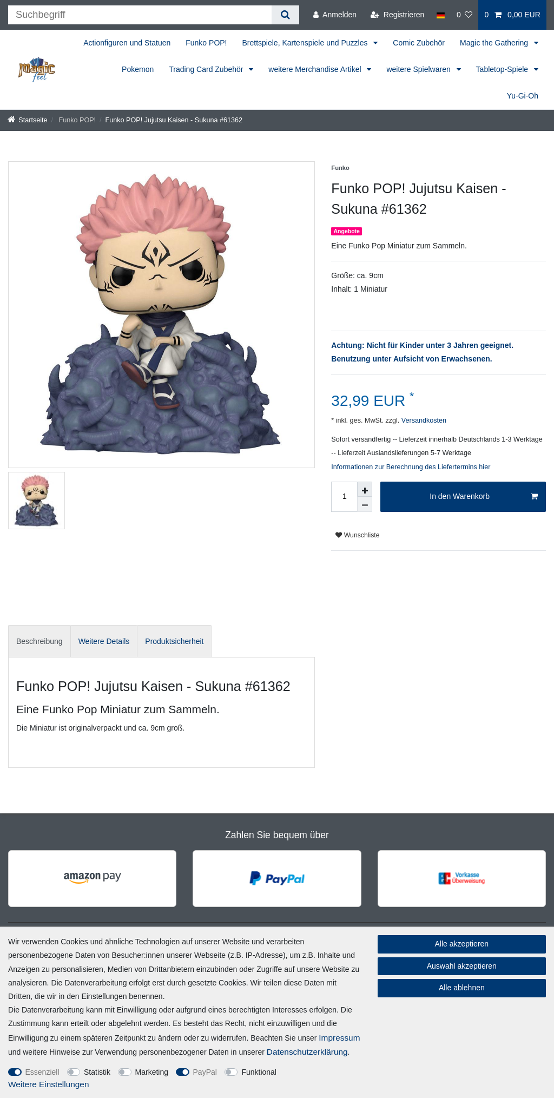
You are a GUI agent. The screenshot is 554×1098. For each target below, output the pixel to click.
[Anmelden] (334, 15)
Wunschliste (357, 535)
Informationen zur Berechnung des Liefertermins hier (410, 467)
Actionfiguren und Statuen (126, 42)
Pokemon (138, 69)
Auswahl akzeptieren (462, 966)
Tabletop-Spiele (503, 69)
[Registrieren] (397, 15)
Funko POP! (206, 42)
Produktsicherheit (174, 641)
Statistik (97, 1072)
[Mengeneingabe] (344, 497)
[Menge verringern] (364, 504)
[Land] (440, 15)
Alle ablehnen (462, 987)
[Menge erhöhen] (364, 489)
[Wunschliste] (465, 15)
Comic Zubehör (419, 42)
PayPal (205, 1072)
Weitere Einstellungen (48, 1084)
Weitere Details (104, 641)
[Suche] (285, 14)
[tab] (39, 641)
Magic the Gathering (495, 42)
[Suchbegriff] (140, 14)
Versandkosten (422, 420)
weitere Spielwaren (419, 69)
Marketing (151, 1072)
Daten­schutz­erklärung (307, 1051)
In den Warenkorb (484, 497)
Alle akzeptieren (462, 943)
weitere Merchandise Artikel (315, 69)
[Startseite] (28, 120)
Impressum (339, 1037)
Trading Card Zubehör (207, 69)
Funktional (258, 1072)
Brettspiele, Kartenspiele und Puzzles (306, 42)
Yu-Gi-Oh (522, 95)
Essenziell (42, 1072)
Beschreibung (39, 641)
